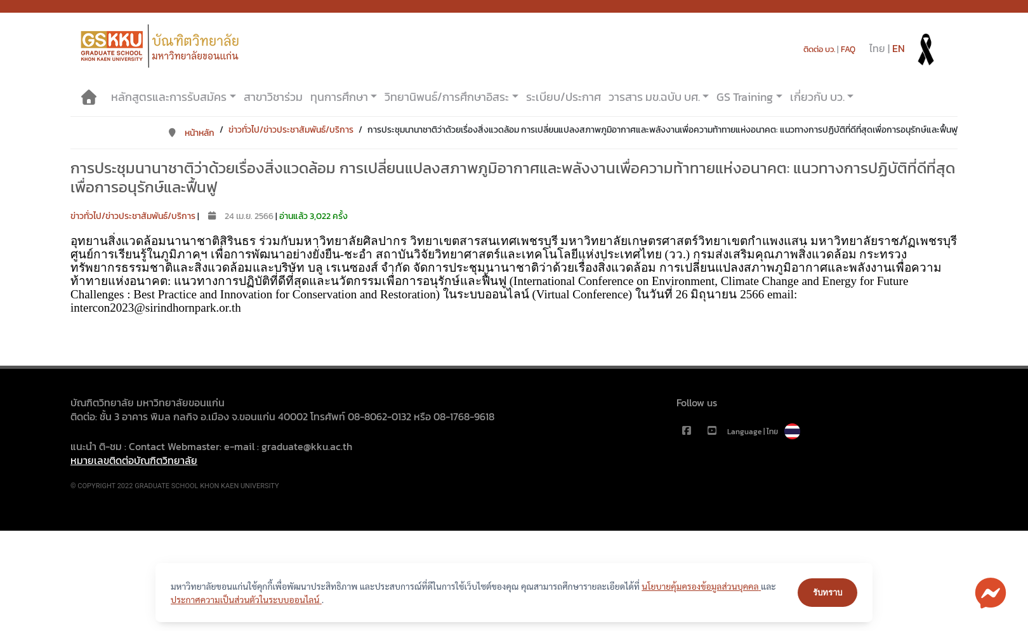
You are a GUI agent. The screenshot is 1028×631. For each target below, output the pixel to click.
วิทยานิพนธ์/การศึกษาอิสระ (447, 96)
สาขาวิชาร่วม (273, 96)
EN (898, 48)
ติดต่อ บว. (819, 49)
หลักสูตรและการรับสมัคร (169, 96)
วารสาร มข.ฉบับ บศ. (654, 96)
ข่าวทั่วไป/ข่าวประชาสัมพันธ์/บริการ (290, 129)
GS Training (744, 96)
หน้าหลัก (191, 133)
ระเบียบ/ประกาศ (563, 96)
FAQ (848, 49)
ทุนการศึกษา (339, 96)
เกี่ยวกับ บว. (817, 96)
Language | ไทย (763, 431)
